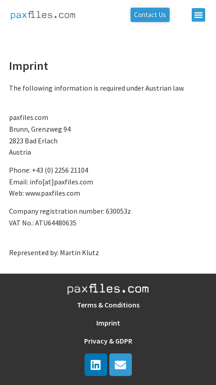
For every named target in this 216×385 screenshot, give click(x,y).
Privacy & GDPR (108, 340)
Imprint (108, 322)
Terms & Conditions (108, 304)
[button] (198, 15)
